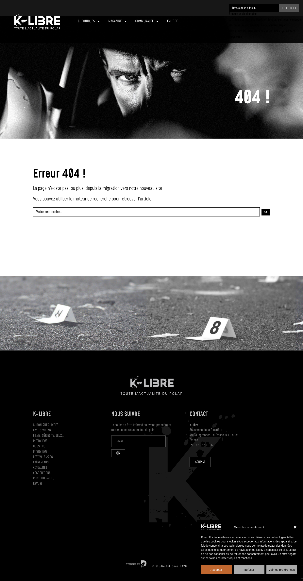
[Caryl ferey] (235, 37)
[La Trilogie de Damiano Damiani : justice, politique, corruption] (265, 19)
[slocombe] (234, 25)
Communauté (147, 21)
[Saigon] (282, 25)
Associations (42, 473)
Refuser (249, 569)
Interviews (40, 441)
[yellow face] (288, 31)
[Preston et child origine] (243, 14)
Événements (41, 462)
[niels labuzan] (269, 25)
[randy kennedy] (250, 25)
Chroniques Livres (45, 425)
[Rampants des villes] (260, 31)
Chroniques (89, 21)
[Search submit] (289, 8)
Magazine (117, 21)
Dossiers (39, 446)
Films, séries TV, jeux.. (48, 435)
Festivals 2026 (43, 457)
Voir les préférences (282, 569)
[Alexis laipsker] (237, 31)
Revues (37, 483)
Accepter (216, 569)
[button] (295, 527)
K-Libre (172, 21)
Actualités (40, 467)
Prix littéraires (43, 478)
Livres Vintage (42, 430)
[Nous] (277, 31)
